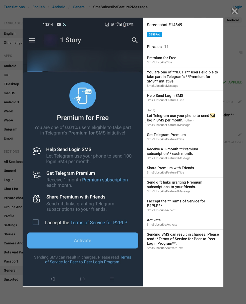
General (154, 34)
